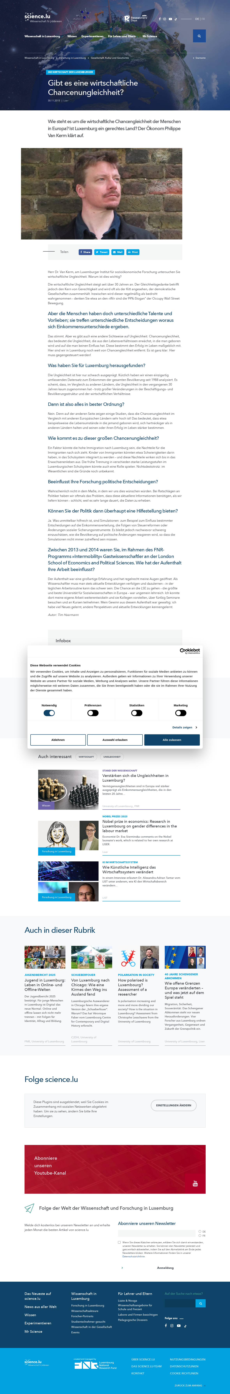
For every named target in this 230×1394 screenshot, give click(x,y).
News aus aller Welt (40, 1304)
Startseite (199, 57)
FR (203, 19)
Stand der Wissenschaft (119, 770)
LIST (104, 897)
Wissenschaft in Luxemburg (44, 36)
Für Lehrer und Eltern (123, 36)
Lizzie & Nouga (127, 1298)
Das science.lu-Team (155, 1363)
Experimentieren (92, 36)
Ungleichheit (112, 756)
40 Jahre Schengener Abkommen (181, 976)
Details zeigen (182, 727)
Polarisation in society (136, 975)
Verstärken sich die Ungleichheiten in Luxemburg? (135, 778)
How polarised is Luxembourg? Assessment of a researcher (133, 987)
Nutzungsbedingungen (190, 1357)
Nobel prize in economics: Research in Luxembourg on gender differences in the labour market (139, 826)
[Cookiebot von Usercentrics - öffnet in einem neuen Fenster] (183, 651)
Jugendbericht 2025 (40, 975)
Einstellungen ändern (173, 1105)
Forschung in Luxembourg (87, 1303)
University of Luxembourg (117, 806)
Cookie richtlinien (187, 1370)
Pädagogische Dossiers (132, 1318)
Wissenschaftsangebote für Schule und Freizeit (135, 1305)
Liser (65, 100)
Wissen (72, 36)
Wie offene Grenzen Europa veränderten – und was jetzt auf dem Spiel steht (184, 990)
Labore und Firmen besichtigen (138, 1312)
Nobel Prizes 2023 (114, 816)
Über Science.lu (152, 1357)
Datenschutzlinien (187, 1363)
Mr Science (150, 36)
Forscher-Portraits (82, 1314)
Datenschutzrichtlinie (133, 1254)
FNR (136, 806)
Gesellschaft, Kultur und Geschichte (108, 57)
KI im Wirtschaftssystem (120, 862)
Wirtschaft (86, 756)
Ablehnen (58, 739)
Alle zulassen (172, 739)
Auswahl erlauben (114, 739)
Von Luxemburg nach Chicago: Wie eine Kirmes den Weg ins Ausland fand (90, 987)
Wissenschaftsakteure (84, 1309)
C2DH (75, 1037)
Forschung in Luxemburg (71, 57)
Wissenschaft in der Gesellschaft (91, 1325)
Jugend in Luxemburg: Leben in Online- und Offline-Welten (45, 985)
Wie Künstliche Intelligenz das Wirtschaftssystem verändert (129, 869)
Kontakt (147, 1370)
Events (75, 1330)
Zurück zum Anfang (190, 1382)
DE (197, 19)
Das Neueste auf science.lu (38, 1294)
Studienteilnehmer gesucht (88, 1319)
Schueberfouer (83, 975)
